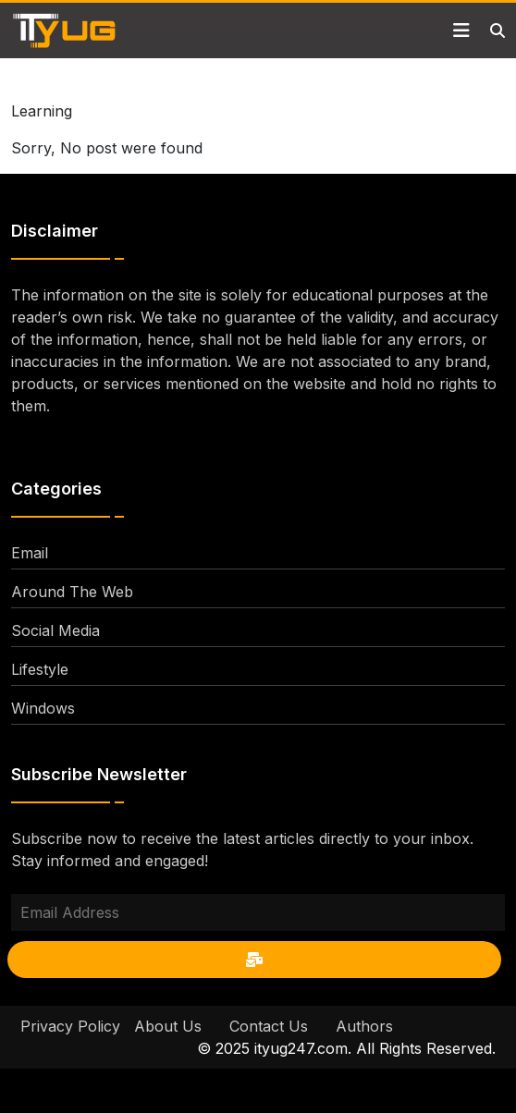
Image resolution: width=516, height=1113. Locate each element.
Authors (364, 1026)
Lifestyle (39, 669)
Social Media (55, 630)
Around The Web (72, 591)
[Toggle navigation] (461, 30)
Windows (43, 708)
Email (29, 553)
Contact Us (268, 1026)
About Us (168, 1026)
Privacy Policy (70, 1026)
